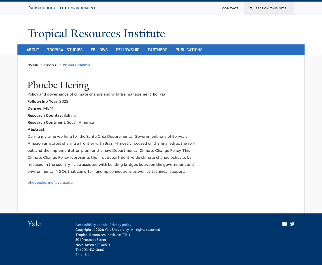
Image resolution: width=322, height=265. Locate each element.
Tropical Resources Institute (97, 33)
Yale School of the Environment (42, 6)
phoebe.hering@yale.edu (50, 182)
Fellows (99, 50)
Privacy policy (120, 225)
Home (33, 64)
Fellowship (128, 50)
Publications (189, 50)
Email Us (82, 255)
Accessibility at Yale (91, 225)
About (33, 50)
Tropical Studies (65, 50)
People (50, 64)
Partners (157, 50)
